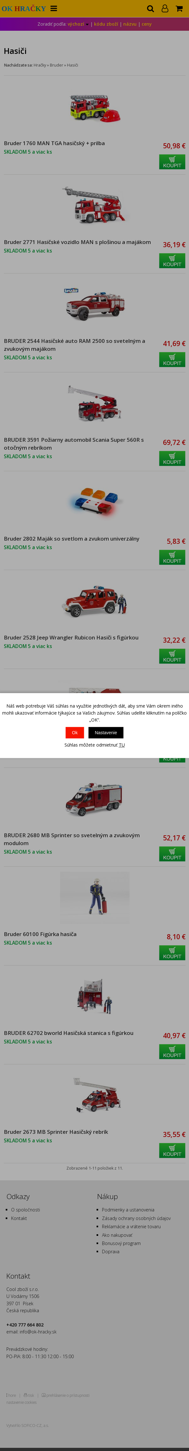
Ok (75, 732)
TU (122, 745)
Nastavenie (106, 732)
